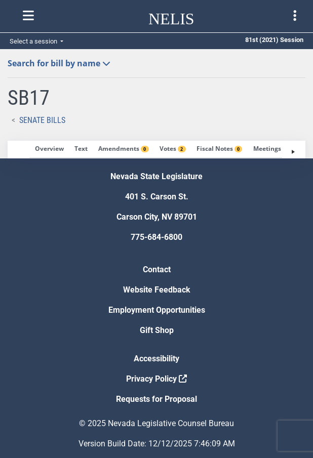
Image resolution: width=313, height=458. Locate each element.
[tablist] (156, 149)
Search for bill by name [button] (59, 63)
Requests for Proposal (156, 399)
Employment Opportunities (156, 310)
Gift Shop (157, 330)
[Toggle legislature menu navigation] (295, 15)
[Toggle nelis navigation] (28, 15)
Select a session (34, 41)
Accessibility (156, 358)
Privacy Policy (156, 379)
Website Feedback (156, 290)
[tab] (49, 149)
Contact (157, 269)
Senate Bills (42, 120)
